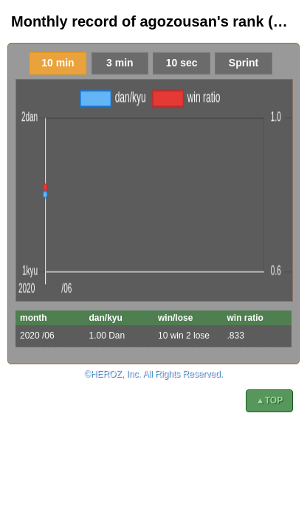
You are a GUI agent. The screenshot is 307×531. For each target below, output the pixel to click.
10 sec (182, 63)
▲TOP (269, 400)
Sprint (243, 63)
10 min (57, 63)
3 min (120, 63)
